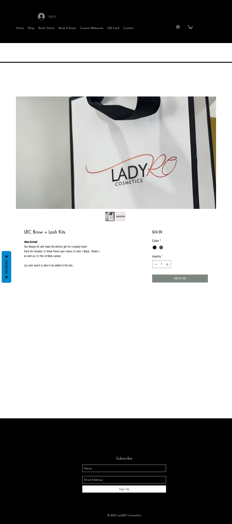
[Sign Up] (124, 489)
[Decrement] (155, 264)
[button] (190, 27)
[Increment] (167, 264)
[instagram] (178, 27)
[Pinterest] (224, 39)
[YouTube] (214, 39)
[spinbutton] (161, 264)
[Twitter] (204, 39)
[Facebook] (194, 39)
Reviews (6, 267)
